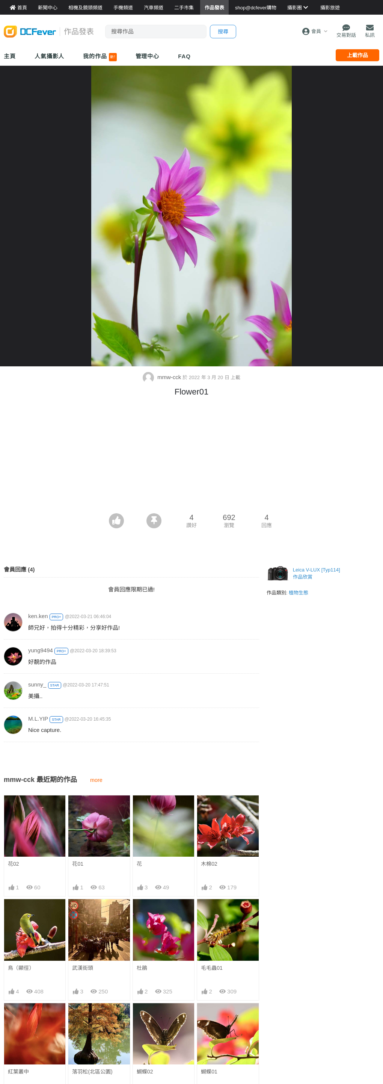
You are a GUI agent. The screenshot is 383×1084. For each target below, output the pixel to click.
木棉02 (209, 864)
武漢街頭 (82, 968)
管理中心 (148, 56)
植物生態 (298, 593)
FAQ (184, 56)
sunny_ (37, 684)
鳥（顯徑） (21, 968)
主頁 (10, 56)
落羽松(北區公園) (92, 1072)
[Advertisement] (191, 456)
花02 (13, 864)
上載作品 (357, 55)
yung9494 (40, 650)
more (96, 780)
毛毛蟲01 (212, 968)
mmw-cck (163, 377)
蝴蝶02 (145, 1072)
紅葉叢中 (18, 1072)
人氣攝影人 (50, 56)
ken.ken (38, 616)
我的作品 (99, 57)
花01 (77, 864)
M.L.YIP (38, 718)
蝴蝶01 (209, 1072)
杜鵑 (142, 968)
